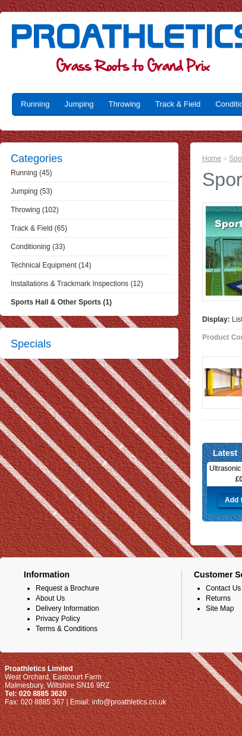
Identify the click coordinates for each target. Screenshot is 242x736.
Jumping (78, 104)
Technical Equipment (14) (51, 265)
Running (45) (31, 173)
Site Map (220, 608)
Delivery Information (67, 608)
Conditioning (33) (38, 247)
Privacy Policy (58, 618)
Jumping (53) (31, 191)
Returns (218, 598)
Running (35, 104)
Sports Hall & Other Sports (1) (61, 302)
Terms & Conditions (67, 629)
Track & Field (177, 104)
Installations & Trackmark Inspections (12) (77, 284)
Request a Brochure (67, 588)
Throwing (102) (35, 210)
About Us (50, 598)
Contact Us (223, 588)
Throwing (124, 104)
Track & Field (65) (39, 228)
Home (211, 158)
